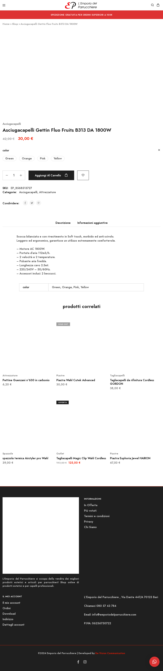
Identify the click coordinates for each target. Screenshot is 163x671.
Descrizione (63, 223)
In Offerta (90, 505)
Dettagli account (13, 625)
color (6, 150)
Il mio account (11, 603)
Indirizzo (8, 619)
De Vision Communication (110, 653)
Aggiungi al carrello (51, 175)
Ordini (7, 608)
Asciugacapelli (12, 124)
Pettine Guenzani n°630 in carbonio (26, 380)
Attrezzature (47, 192)
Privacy (88, 522)
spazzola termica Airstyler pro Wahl (25, 458)
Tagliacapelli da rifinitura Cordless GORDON (132, 382)
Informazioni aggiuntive (92, 223)
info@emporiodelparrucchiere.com (114, 615)
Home (6, 24)
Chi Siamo (90, 527)
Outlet (60, 453)
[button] (9, 158)
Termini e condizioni (97, 516)
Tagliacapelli (117, 375)
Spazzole (8, 453)
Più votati (90, 511)
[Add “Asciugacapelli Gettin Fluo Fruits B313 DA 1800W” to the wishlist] (83, 175)
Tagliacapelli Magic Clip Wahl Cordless (81, 458)
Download (9, 614)
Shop (15, 24)
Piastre (60, 375)
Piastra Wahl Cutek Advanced (75, 380)
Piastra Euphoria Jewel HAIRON (130, 458)
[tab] (63, 223)
